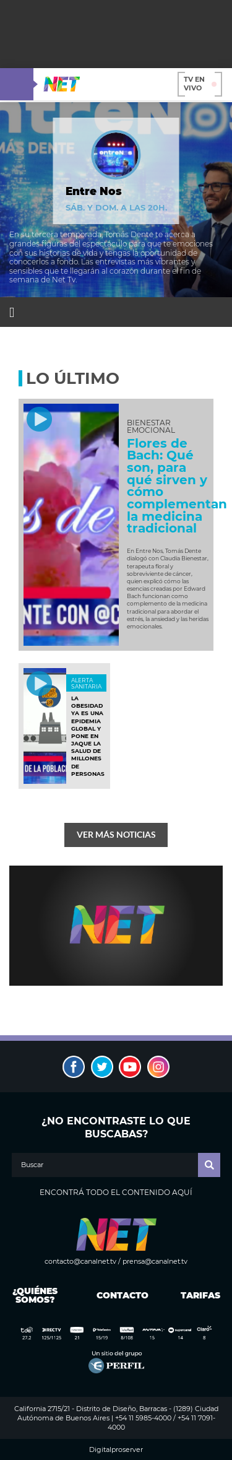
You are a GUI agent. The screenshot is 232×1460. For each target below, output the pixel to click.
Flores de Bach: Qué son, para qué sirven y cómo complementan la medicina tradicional (177, 486)
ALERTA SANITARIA (86, 683)
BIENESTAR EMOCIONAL (151, 426)
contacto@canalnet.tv (80, 1261)
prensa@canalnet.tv (154, 1261)
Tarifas (200, 1295)
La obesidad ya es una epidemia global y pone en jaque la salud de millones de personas (88, 736)
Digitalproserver (116, 1449)
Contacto (120, 1295)
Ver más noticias (116, 834)
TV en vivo (200, 83)
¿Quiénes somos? (35, 1295)
